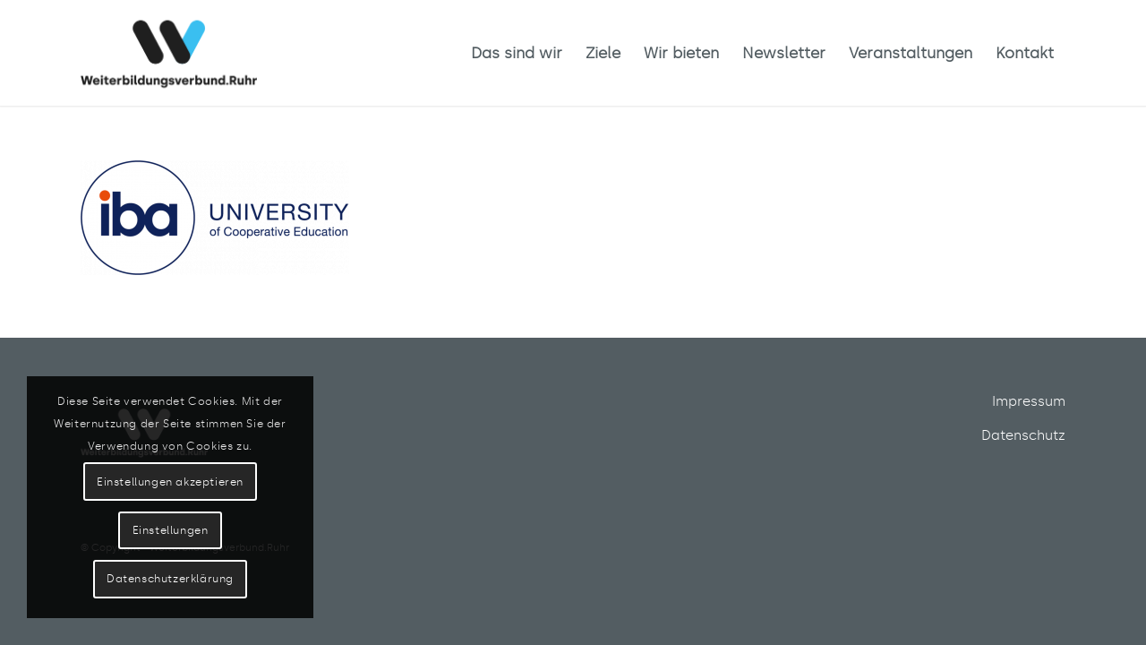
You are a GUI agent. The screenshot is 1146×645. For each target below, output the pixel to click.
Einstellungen (171, 530)
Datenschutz (1023, 435)
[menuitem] (516, 53)
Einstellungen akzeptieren (170, 482)
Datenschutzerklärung (170, 578)
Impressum (1028, 401)
